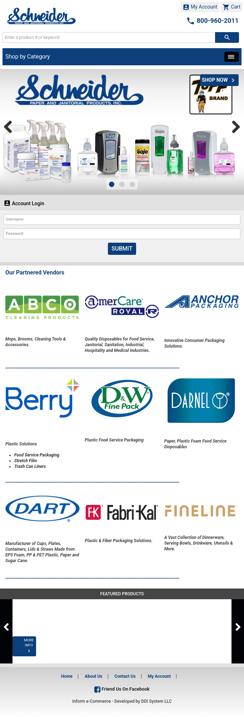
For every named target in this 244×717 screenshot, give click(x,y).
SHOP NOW (219, 80)
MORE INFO (39, 651)
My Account (200, 7)
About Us (93, 676)
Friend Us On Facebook (121, 689)
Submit (121, 248)
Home (67, 676)
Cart (231, 7)
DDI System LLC (156, 701)
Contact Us (124, 676)
